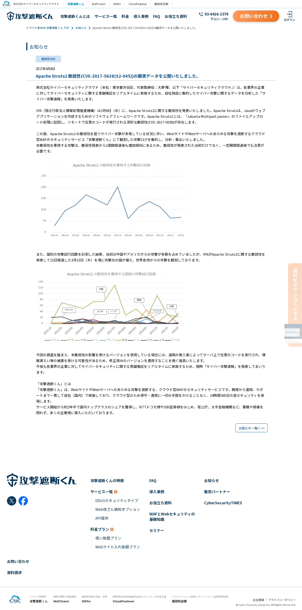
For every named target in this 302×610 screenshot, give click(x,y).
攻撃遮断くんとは (75, 16)
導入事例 (141, 16)
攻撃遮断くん (77, 4)
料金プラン (99, 529)
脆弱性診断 (163, 4)
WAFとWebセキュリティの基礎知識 (172, 516)
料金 (125, 16)
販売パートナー (217, 491)
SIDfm (119, 4)
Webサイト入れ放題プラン (117, 547)
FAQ (156, 16)
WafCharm (100, 4)
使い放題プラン (108, 538)
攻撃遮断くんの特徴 (107, 480)
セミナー (156, 530)
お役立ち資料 (176, 16)
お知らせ (81, 28)
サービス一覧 (106, 16)
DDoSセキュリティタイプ (116, 500)
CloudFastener (140, 4)
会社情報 (258, 600)
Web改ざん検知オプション (117, 509)
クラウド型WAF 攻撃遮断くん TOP (47, 28)
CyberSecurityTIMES (223, 502)
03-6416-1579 (216, 14)
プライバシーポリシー (282, 600)
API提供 (101, 518)
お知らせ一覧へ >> (251, 428)
